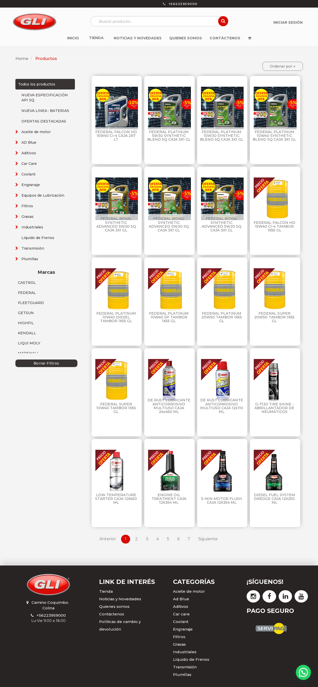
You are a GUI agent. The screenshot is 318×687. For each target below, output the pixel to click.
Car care (181, 614)
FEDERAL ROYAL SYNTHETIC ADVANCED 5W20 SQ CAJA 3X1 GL (221, 224)
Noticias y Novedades (120, 598)
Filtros (27, 206)
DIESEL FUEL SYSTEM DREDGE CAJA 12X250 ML (274, 499)
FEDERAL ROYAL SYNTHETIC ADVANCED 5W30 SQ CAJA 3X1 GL (116, 224)
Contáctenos (111, 614)
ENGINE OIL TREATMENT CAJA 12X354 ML (169, 499)
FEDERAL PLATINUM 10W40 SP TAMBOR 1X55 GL (169, 317)
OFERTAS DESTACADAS (43, 121)
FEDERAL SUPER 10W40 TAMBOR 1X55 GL (116, 408)
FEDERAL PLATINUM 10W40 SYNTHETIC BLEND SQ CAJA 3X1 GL (274, 136)
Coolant (28, 174)
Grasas (27, 216)
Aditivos (28, 153)
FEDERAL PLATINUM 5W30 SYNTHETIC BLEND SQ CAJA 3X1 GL (169, 136)
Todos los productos (36, 84)
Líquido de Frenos (37, 237)
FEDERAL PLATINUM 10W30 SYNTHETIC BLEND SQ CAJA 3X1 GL (221, 136)
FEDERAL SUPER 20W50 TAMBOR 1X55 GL (274, 317)
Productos (46, 58)
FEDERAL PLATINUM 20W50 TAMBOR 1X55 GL (221, 317)
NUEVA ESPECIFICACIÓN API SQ (44, 97)
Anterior (107, 538)
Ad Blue (181, 598)
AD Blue (28, 142)
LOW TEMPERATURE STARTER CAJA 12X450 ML (116, 499)
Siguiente (208, 538)
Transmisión (32, 248)
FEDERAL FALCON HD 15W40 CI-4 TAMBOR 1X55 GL (274, 226)
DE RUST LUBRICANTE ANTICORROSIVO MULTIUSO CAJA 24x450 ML (169, 406)
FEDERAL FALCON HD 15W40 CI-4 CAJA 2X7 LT (116, 136)
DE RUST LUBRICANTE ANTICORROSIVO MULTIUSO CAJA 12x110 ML (221, 406)
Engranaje (30, 185)
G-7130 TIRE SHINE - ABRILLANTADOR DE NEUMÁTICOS (274, 408)
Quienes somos (114, 606)
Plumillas (29, 259)
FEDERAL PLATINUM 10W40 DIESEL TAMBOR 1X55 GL (116, 317)
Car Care (29, 163)
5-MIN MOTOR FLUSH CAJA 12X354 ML (221, 500)
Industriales (32, 227)
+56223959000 (51, 615)
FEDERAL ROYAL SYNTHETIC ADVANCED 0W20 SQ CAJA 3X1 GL (169, 224)
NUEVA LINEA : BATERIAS (45, 110)
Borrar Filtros (46, 363)
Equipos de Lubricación (42, 195)
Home (21, 58)
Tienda (106, 591)
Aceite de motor (36, 132)
